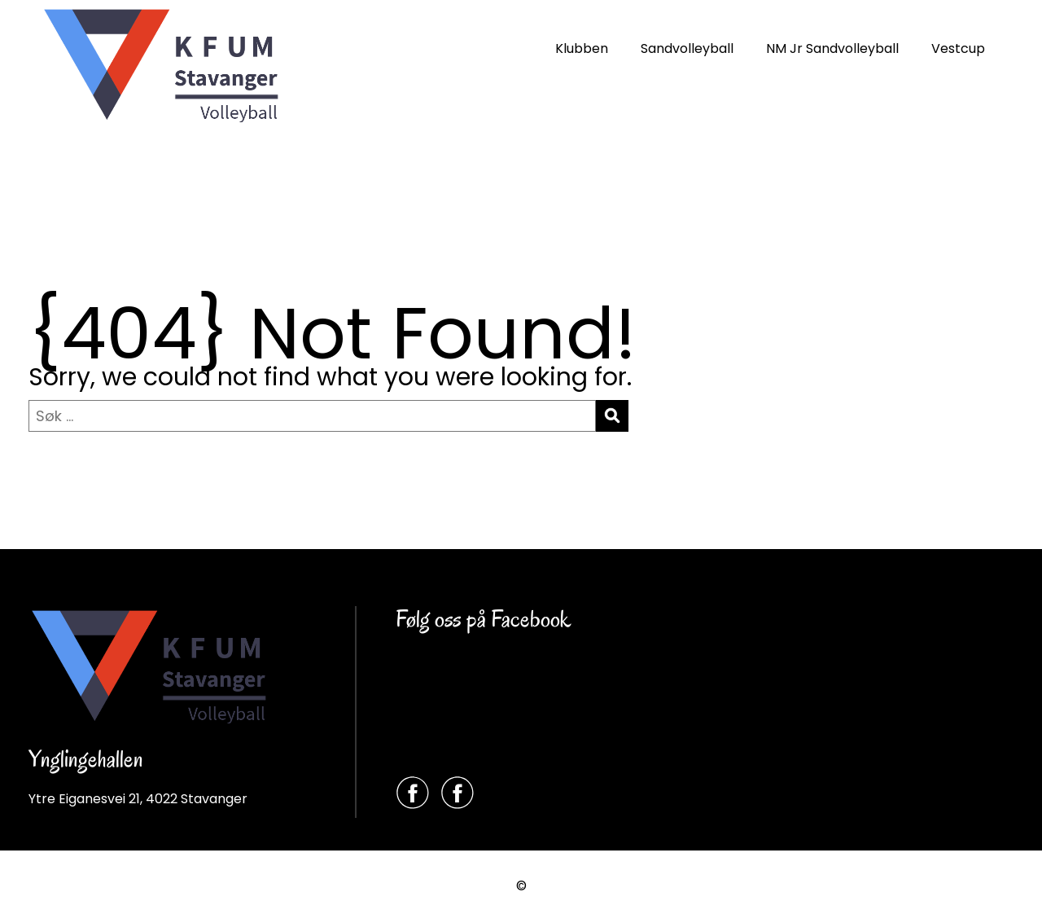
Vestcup (958, 48)
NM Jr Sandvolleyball (832, 48)
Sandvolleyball (687, 48)
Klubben (581, 48)
